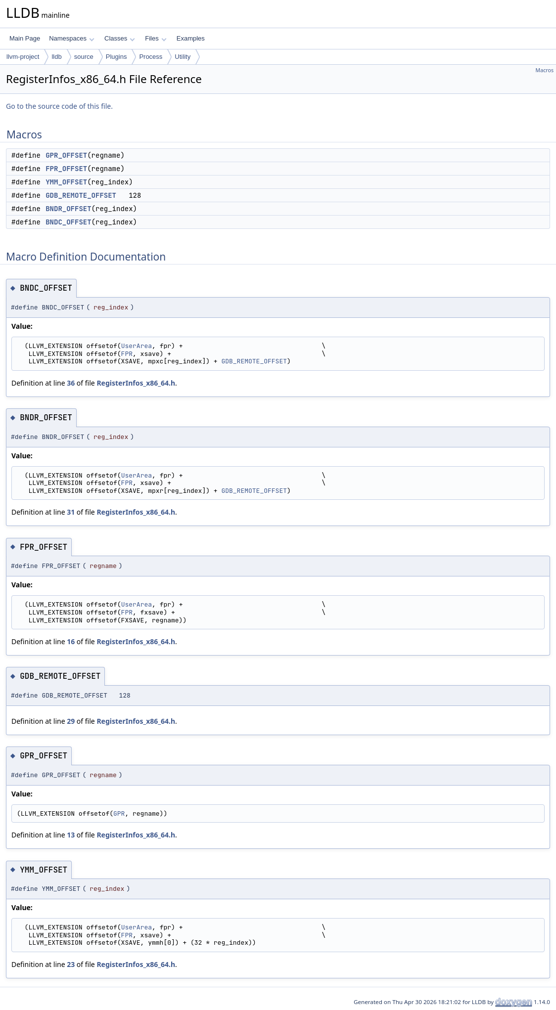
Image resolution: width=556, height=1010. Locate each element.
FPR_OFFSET (66, 168)
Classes (119, 38)
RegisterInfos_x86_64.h (135, 383)
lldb (56, 56)
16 (71, 641)
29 (71, 721)
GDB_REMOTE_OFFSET (81, 195)
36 (71, 383)
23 (71, 964)
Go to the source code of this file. (59, 106)
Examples (191, 38)
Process (150, 56)
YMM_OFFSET (66, 181)
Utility (182, 56)
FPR (127, 354)
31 (71, 512)
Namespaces (71, 38)
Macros (545, 70)
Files (155, 38)
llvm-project (22, 56)
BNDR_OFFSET (68, 208)
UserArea (136, 346)
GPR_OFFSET (66, 155)
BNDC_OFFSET (68, 222)
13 (71, 834)
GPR (119, 813)
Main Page (24, 38)
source (83, 56)
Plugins (116, 56)
